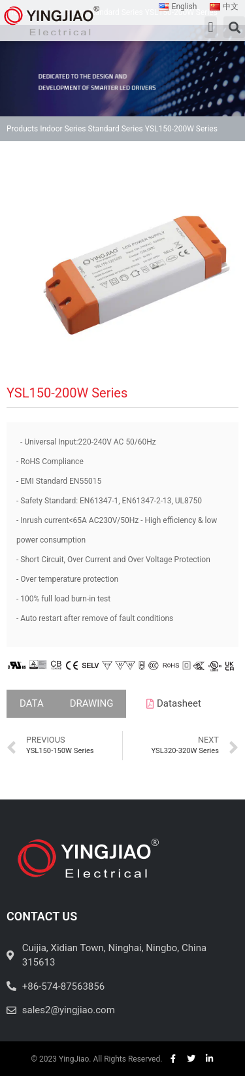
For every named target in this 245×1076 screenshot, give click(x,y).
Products (22, 128)
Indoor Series (63, 128)
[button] (210, 27)
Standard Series (115, 128)
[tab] (32, 704)
